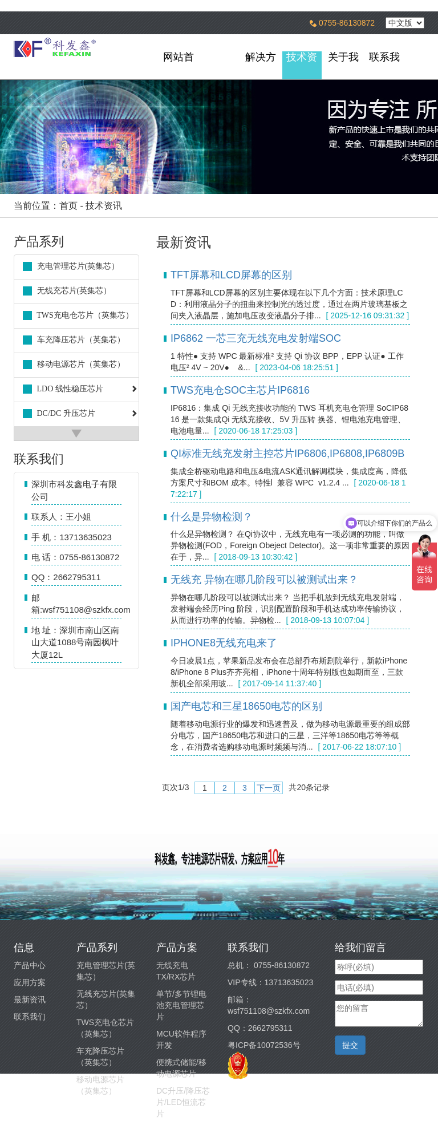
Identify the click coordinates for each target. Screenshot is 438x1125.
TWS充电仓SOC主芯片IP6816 (240, 390)
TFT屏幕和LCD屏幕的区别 (231, 275)
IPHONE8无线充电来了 (224, 643)
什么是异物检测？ (212, 517)
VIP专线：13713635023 (270, 982)
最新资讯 (30, 999)
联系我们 (30, 1016)
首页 (68, 206)
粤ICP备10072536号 (264, 1045)
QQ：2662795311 (260, 1028)
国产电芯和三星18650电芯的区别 (246, 706)
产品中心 (30, 965)
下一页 (269, 787)
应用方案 (30, 982)
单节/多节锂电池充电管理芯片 (181, 1005)
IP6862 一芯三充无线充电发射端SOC (256, 338)
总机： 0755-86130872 (269, 965)
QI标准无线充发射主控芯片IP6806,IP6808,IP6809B (287, 453)
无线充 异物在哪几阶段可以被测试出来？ (264, 579)
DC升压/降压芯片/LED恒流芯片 (183, 1102)
